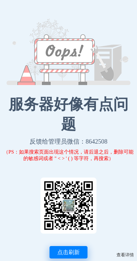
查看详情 (125, 255)
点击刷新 (68, 252)
